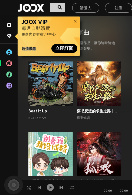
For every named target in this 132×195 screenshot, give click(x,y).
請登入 (85, 8)
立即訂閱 (64, 48)
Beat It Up (37, 111)
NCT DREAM (37, 118)
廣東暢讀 (83, 118)
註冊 (119, 8)
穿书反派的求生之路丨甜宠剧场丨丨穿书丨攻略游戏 (99, 111)
